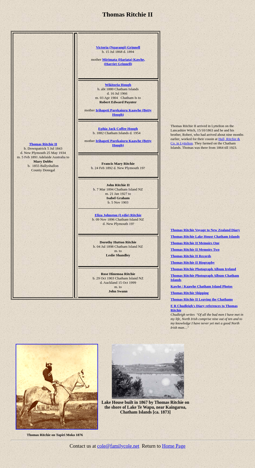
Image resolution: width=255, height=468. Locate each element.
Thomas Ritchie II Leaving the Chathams (202, 299)
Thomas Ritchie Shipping (190, 293)
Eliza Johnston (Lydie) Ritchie (118, 215)
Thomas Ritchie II (43, 144)
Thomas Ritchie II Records (191, 256)
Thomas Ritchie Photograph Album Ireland (203, 269)
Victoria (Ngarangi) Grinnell (118, 47)
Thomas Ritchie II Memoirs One (195, 243)
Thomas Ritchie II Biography (193, 262)
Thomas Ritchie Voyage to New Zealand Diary (205, 230)
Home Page (173, 446)
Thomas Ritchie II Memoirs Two (195, 249)
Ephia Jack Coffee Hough (118, 129)
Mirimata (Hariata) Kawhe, (123, 59)
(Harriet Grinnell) (118, 64)
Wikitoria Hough (118, 85)
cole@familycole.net (118, 446)
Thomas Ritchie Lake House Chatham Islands (205, 236)
